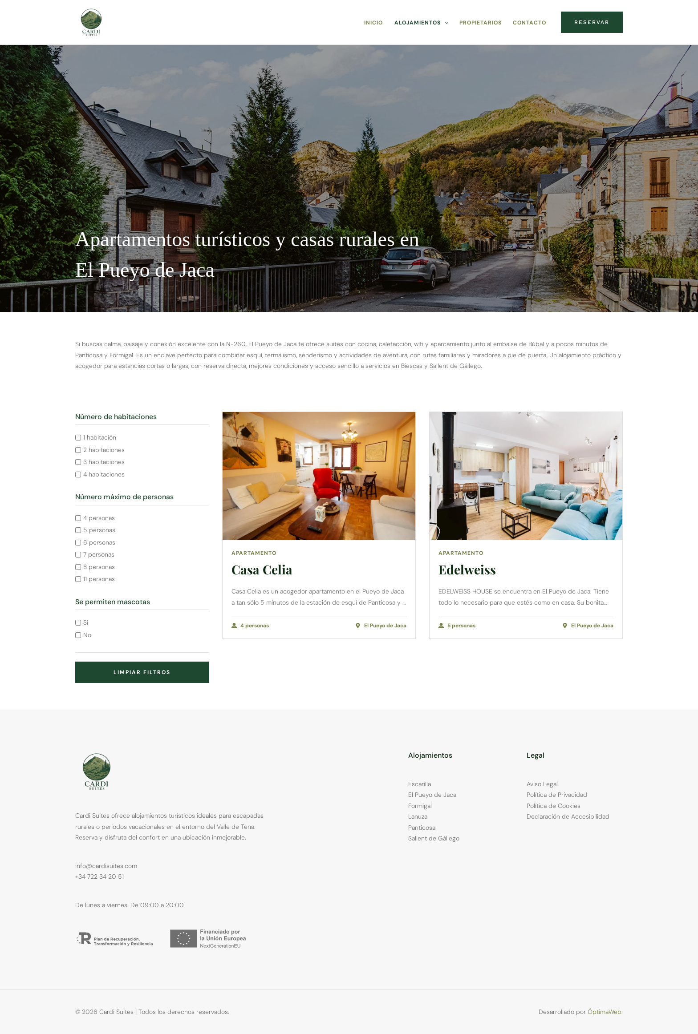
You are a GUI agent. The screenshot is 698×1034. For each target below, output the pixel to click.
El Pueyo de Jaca (432, 795)
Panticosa (421, 828)
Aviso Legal (542, 784)
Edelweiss (467, 569)
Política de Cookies (553, 806)
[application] (446, 23)
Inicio (375, 22)
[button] (592, 22)
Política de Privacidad (557, 795)
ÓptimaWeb (604, 1012)
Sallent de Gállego (433, 838)
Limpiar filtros (142, 672)
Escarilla (419, 784)
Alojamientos (423, 23)
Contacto (530, 22)
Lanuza (417, 816)
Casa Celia (261, 569)
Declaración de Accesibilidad (568, 816)
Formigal (420, 806)
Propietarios (481, 22)
